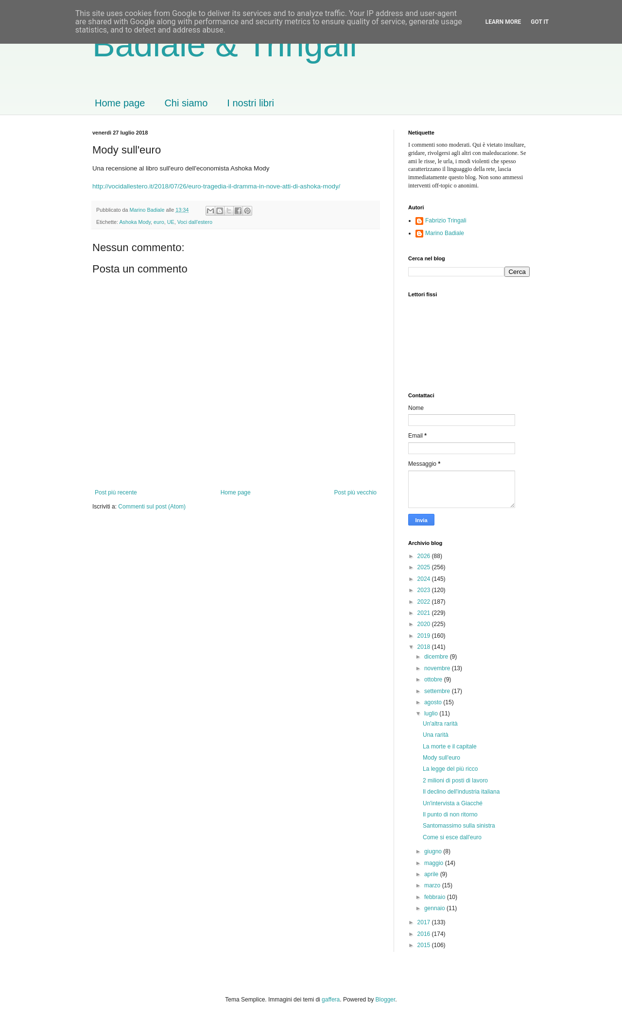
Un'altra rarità (440, 723)
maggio (434, 863)
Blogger (386, 999)
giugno (433, 851)
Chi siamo (185, 103)
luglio (431, 713)
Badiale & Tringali (224, 45)
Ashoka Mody (135, 222)
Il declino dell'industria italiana (461, 791)
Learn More (503, 21)
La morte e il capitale (450, 746)
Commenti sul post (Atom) (152, 506)
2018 (424, 647)
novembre (438, 668)
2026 (424, 556)
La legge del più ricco (450, 768)
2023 (424, 590)
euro (159, 222)
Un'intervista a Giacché (453, 803)
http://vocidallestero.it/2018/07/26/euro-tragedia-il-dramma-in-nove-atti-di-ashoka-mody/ (216, 186)
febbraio (435, 897)
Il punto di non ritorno (450, 814)
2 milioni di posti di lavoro (455, 780)
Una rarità (436, 734)
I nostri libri (250, 103)
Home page (120, 103)
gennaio (435, 908)
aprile (432, 874)
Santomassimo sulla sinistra (459, 825)
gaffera (331, 999)
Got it (540, 21)
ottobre (434, 679)
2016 (424, 934)
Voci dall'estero (194, 222)
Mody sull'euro (441, 757)
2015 (424, 945)
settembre (438, 691)
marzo (433, 885)
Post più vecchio (355, 492)
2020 (424, 624)
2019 (424, 635)
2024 (424, 579)
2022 (424, 601)
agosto (433, 702)
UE (170, 222)
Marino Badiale (444, 233)
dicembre (437, 656)
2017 (424, 922)
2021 (424, 613)
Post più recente (116, 492)
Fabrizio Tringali (445, 220)
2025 (424, 567)
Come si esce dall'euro (452, 837)
